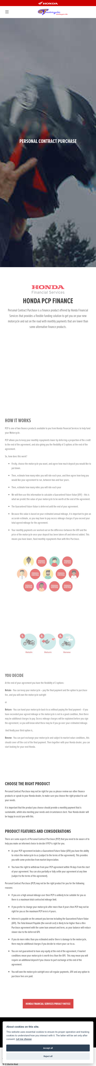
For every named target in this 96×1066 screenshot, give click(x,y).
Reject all (47, 1056)
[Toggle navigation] (7, 12)
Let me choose (24, 1039)
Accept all (48, 1048)
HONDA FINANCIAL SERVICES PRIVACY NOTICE (48, 1004)
